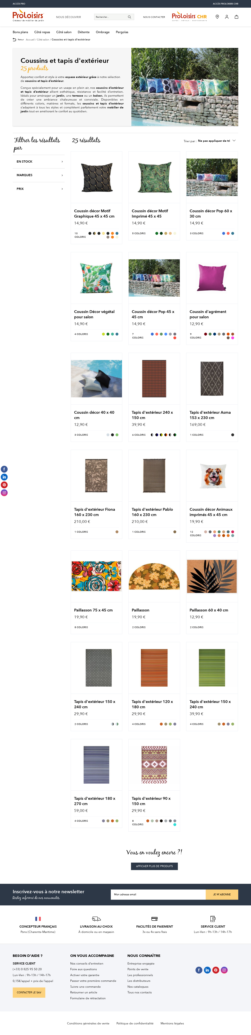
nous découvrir (68, 17)
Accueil (30, 39)
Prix (20, 189)
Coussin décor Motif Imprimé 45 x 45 (150, 213)
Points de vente (137, 969)
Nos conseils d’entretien (86, 963)
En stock (24, 161)
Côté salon (64, 32)
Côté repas (42, 32)
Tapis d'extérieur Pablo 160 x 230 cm (152, 512)
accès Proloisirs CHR (225, 3)
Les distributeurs (138, 981)
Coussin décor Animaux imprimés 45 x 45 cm (211, 512)
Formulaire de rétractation (88, 998)
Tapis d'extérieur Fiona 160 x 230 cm (94, 512)
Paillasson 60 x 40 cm (209, 610)
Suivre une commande (85, 986)
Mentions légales (172, 1023)
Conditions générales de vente (88, 1023)
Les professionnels (140, 975)
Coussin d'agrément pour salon (208, 314)
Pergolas (122, 32)
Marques (24, 175)
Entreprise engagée (141, 963)
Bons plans (20, 32)
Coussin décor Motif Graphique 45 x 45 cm (94, 213)
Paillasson (140, 610)
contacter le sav (29, 993)
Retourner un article (83, 992)
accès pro (19, 3)
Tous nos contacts (139, 992)
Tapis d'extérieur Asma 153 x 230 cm (210, 415)
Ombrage (103, 32)
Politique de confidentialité (135, 1023)
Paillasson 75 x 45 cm (93, 610)
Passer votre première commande (93, 981)
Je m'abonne (222, 895)
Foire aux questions (83, 969)
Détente (84, 32)
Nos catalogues (137, 986)
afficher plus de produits (154, 866)
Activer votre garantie (84, 975)
